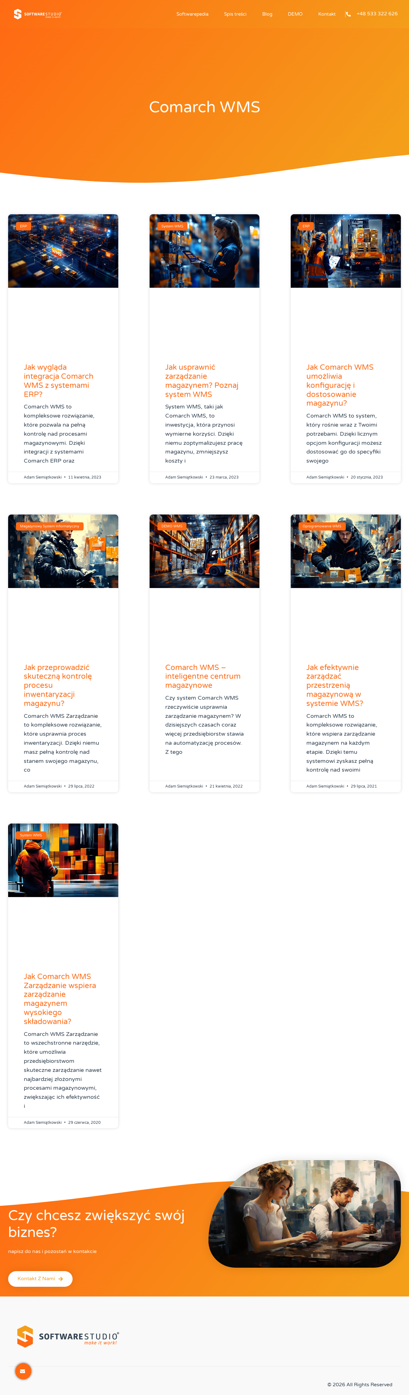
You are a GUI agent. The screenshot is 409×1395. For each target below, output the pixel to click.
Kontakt (327, 14)
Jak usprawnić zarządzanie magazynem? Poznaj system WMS (201, 381)
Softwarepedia (192, 14)
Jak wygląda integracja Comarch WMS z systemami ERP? (59, 381)
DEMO (295, 14)
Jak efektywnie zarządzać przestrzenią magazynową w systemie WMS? (334, 685)
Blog (267, 14)
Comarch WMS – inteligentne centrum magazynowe (203, 676)
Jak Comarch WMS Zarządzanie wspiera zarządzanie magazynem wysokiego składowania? (60, 999)
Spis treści (235, 14)
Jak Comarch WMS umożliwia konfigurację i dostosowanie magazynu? (340, 385)
